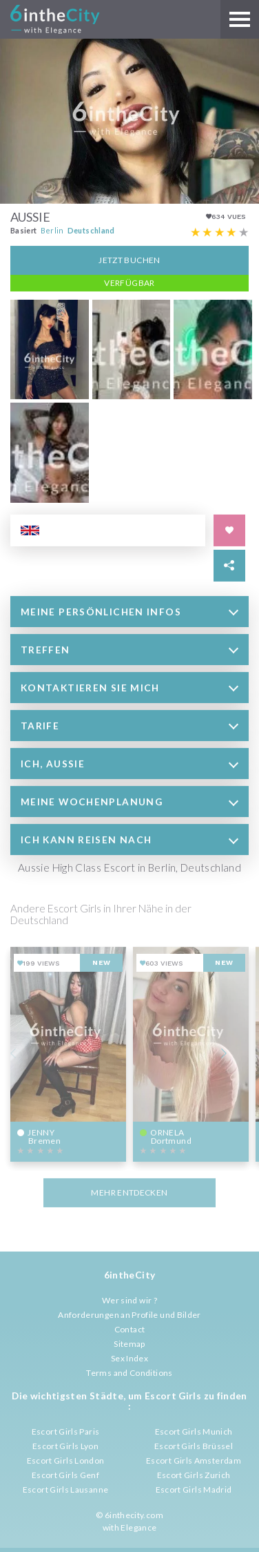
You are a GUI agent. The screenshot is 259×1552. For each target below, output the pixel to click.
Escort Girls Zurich (194, 1475)
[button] (129, 610)
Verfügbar (129, 281)
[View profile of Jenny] (68, 1053)
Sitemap (129, 1344)
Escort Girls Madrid (194, 1489)
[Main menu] (239, 19)
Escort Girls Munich (194, 1431)
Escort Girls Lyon (65, 1446)
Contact (129, 1329)
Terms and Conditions (129, 1373)
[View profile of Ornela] (191, 1053)
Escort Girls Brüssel (193, 1446)
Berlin (52, 228)
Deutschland (91, 228)
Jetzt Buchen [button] (129, 258)
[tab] (129, 610)
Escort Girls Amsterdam (193, 1460)
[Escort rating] (220, 231)
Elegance (138, 1527)
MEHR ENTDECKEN (129, 1191)
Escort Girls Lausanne (66, 1489)
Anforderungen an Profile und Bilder (129, 1315)
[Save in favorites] (229, 529)
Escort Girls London (66, 1460)
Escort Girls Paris (65, 1431)
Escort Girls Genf (65, 1475)
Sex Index (129, 1358)
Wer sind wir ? (129, 1300)
